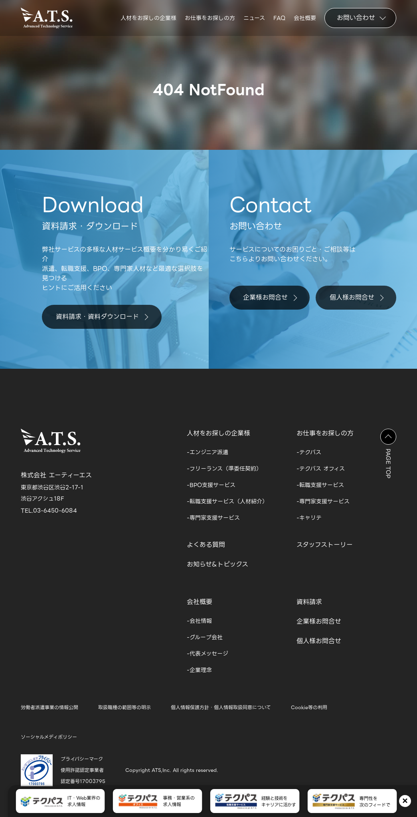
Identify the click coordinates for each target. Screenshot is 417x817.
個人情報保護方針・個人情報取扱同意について (221, 707)
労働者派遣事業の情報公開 (49, 707)
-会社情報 (199, 620)
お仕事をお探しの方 (210, 19)
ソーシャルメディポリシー (49, 737)
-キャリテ (309, 517)
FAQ (279, 19)
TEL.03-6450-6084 (49, 510)
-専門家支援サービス (213, 517)
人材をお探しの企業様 (148, 19)
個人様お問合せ (356, 297)
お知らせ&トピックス (217, 564)
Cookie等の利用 (309, 707)
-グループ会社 (205, 637)
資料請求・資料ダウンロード (102, 317)
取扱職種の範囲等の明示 (124, 707)
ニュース (254, 19)
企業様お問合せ (270, 297)
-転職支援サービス (320, 485)
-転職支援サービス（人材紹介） (227, 501)
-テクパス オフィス (320, 468)
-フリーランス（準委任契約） (224, 468)
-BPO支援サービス (211, 485)
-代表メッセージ (207, 653)
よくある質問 (206, 545)
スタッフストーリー (324, 545)
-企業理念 (199, 670)
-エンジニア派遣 (207, 452)
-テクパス (308, 452)
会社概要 (305, 19)
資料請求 (309, 602)
